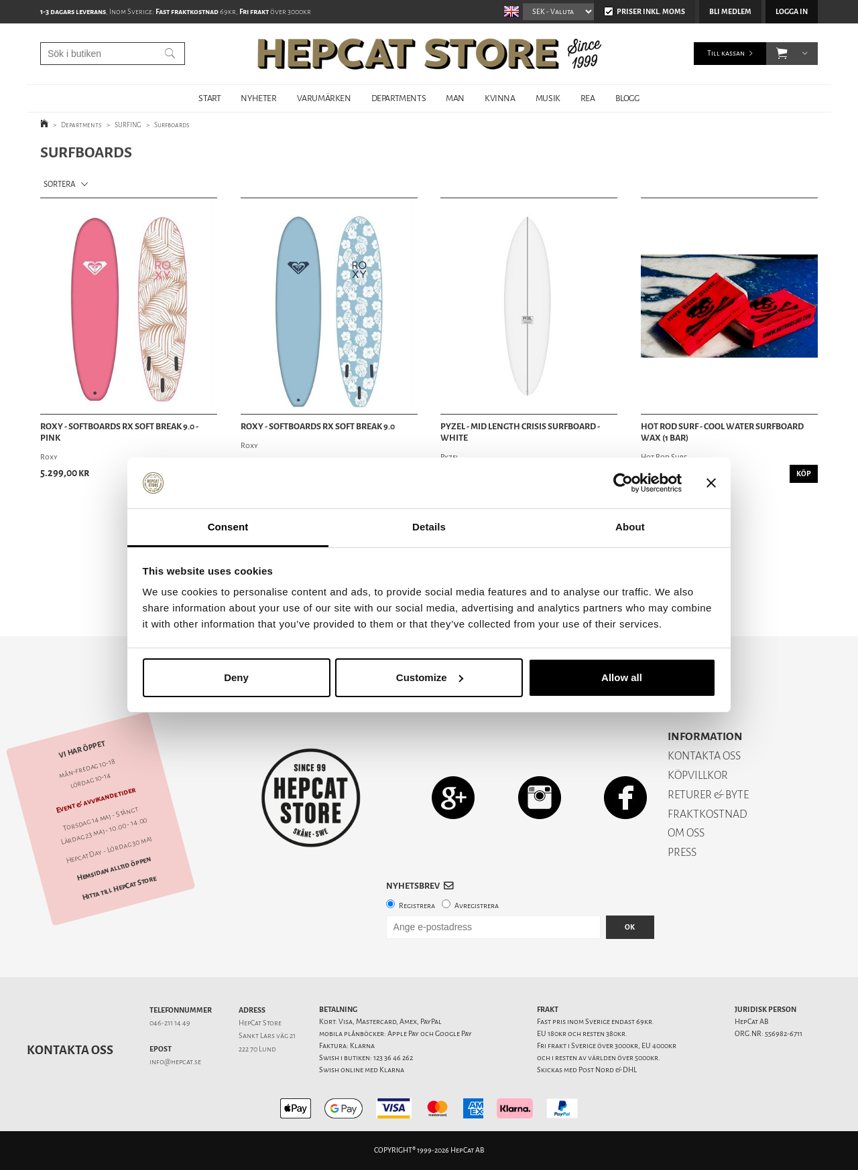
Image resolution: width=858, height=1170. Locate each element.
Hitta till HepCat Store (119, 888)
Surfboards (172, 125)
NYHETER (258, 98)
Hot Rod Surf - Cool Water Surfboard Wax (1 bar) (722, 432)
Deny (236, 677)
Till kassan (726, 53)
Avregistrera (476, 906)
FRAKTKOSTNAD (707, 814)
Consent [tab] (228, 526)
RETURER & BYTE (708, 795)
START (209, 98)
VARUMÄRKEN (324, 98)
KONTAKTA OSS (704, 756)
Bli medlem (730, 12)
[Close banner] (711, 483)
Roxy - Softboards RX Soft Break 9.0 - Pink (119, 432)
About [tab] (630, 526)
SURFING (128, 125)
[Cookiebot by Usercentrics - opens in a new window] (623, 483)
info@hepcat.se (175, 1062)
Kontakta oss (70, 1050)
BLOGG (627, 98)
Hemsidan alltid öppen (114, 869)
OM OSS (686, 833)
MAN (455, 98)
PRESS (682, 852)
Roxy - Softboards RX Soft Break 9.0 (318, 426)
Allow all (621, 677)
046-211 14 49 (169, 1023)
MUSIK (548, 98)
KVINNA (500, 98)
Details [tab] (429, 526)
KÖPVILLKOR (698, 775)
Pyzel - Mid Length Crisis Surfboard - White (520, 432)
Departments (81, 125)
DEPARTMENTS (398, 98)
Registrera (417, 906)
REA (587, 98)
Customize (429, 677)
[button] (782, 53)
